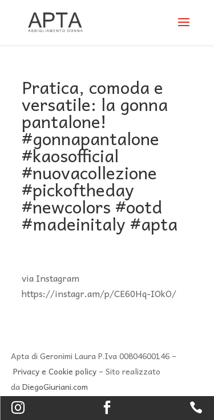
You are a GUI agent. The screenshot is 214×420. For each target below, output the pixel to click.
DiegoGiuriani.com (55, 386)
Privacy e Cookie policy (54, 371)
